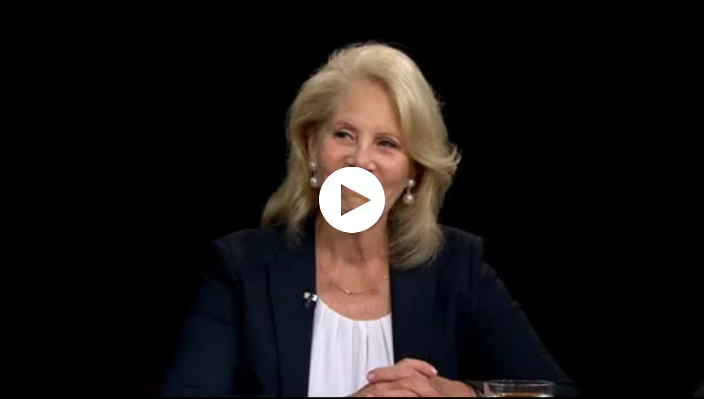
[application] (352, 199)
